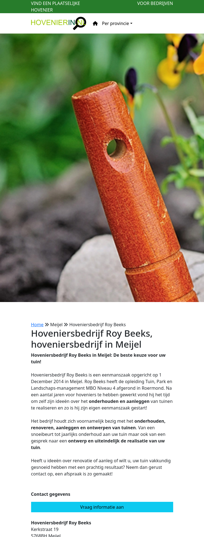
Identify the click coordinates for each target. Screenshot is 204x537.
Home (37, 325)
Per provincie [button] (115, 23)
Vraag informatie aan (102, 507)
